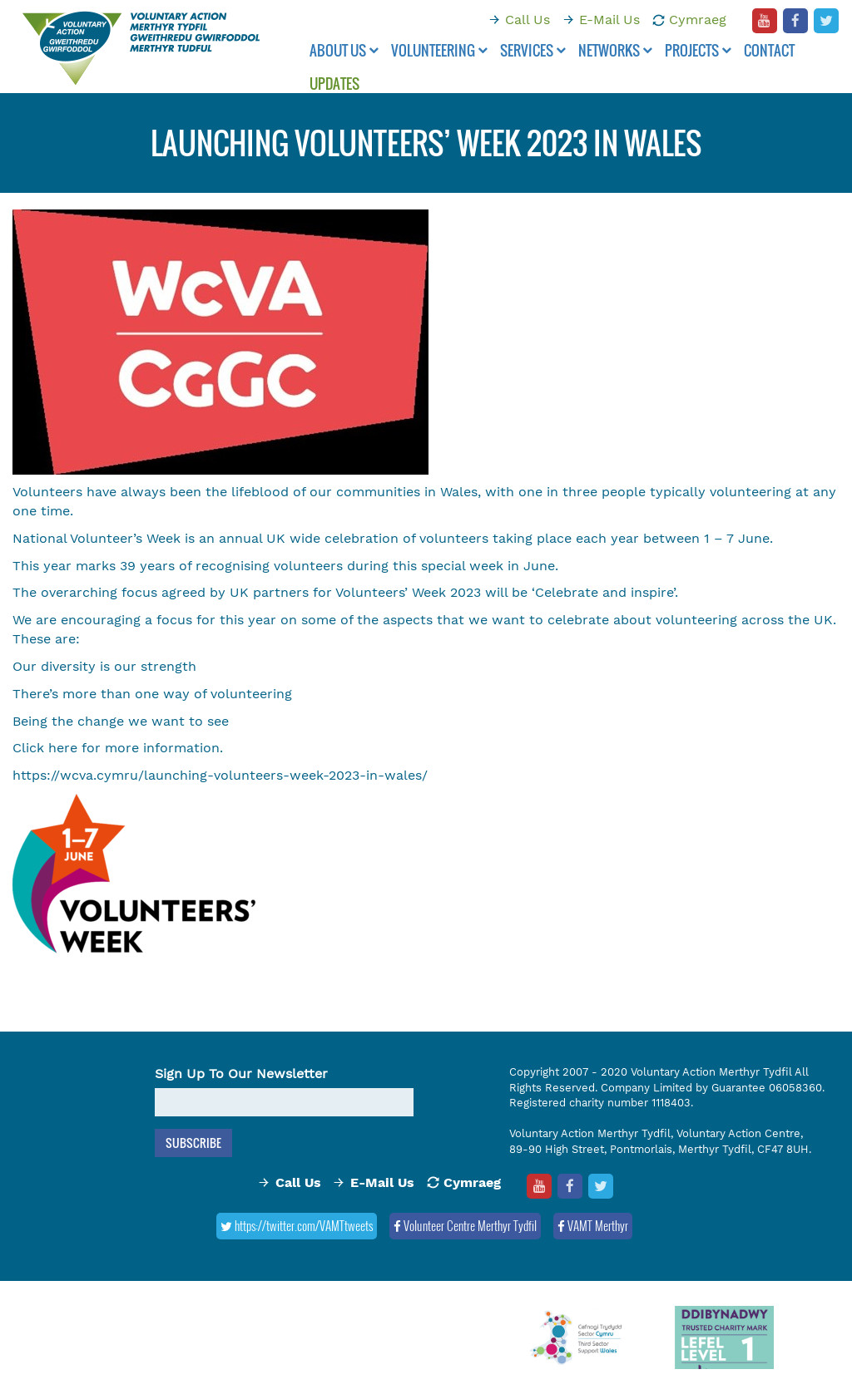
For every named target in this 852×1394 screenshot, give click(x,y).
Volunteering (439, 50)
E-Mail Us (609, 19)
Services (533, 50)
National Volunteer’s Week (96, 538)
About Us (344, 50)
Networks (615, 50)
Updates (334, 83)
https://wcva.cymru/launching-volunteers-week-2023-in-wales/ (220, 775)
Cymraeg (697, 19)
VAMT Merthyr (592, 1225)
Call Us (527, 19)
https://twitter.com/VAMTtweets (296, 1225)
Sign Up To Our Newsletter (241, 1073)
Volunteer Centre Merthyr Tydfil (465, 1225)
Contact (769, 50)
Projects (698, 50)
